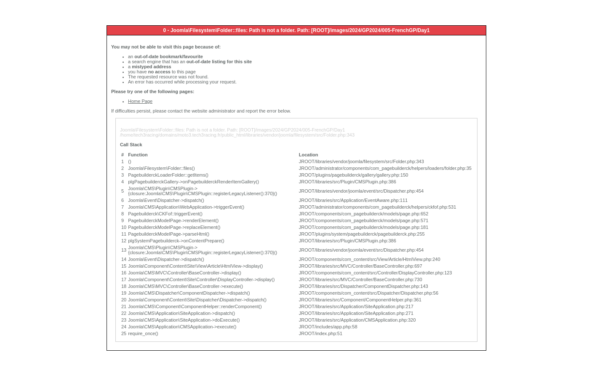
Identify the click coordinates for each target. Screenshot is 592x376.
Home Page (140, 101)
